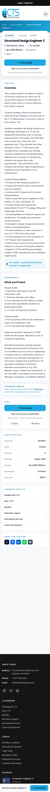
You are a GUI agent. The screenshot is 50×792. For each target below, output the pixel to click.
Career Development (11, 727)
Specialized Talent (9, 755)
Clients (6, 736)
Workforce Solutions (11, 742)
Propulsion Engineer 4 (23, 778)
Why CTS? (25, 501)
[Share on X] (6, 542)
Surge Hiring (7, 751)
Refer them (38, 389)
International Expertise (11, 746)
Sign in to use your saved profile (25, 68)
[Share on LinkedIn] (18, 542)
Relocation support (25, 513)
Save (14, 424)
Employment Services (11, 759)
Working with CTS (25, 495)
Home (4, 25)
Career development (25, 525)
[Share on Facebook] (12, 542)
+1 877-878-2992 (19, 678)
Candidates (8, 700)
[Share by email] (30, 542)
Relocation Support (10, 719)
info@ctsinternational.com (23, 682)
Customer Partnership (11, 763)
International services (25, 519)
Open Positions (17, 25)
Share (35, 424)
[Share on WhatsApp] (24, 542)
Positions (7, 772)
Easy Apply (25, 62)
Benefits (25, 507)
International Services (11, 723)
